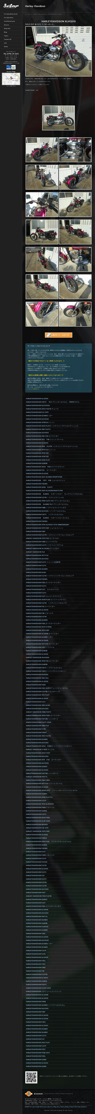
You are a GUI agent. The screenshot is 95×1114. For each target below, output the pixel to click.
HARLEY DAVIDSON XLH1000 (37, 657)
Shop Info (7, 28)
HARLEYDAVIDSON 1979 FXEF (37, 630)
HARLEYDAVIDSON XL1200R (37, 995)
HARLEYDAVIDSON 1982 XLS (37, 678)
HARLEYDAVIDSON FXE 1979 (37, 828)
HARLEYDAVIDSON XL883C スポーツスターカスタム (47, 518)
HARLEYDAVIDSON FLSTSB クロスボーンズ (43, 692)
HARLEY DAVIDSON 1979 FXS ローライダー (42, 538)
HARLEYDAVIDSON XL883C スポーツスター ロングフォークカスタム (54, 494)
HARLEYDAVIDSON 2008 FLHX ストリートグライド (46, 600)
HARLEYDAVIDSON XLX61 (36, 572)
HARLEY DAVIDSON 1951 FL (37, 777)
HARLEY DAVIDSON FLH (35, 552)
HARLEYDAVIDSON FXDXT (36, 733)
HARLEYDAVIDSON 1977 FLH (37, 555)
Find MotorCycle (9, 21)
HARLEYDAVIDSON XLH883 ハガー (39, 637)
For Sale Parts (8, 17)
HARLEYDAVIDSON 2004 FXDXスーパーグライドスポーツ (49, 746)
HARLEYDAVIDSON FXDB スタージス (40, 807)
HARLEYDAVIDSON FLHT (36, 702)
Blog (67, 1106)
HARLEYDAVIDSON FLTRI (36, 729)
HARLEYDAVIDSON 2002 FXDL (38, 818)
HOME (27, 1106)
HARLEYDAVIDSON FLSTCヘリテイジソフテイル (44, 545)
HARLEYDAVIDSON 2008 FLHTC (39, 487)
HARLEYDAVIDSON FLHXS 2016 (38, 988)
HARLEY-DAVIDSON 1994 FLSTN (38, 896)
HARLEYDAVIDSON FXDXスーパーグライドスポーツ (46, 671)
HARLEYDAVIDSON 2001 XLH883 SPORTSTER (44, 477)
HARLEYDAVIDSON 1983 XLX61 (38, 705)
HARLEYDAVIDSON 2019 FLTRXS (39, 627)
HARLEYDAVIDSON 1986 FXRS (38, 780)
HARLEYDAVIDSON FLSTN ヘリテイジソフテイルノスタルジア (50, 535)
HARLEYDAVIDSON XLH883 (37, 569)
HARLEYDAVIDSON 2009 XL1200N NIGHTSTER (44, 491)
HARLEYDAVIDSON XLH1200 (37, 559)
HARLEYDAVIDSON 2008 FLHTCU (39, 797)
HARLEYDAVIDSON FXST (36, 893)
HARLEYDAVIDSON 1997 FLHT (38, 695)
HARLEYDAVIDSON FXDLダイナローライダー (43, 583)
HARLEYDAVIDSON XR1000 (37, 824)
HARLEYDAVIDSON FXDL (36, 934)
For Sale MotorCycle (10, 14)
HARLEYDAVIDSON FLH (35, 876)
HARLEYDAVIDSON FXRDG (36, 838)
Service (50, 1106)
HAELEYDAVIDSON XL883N (36, 664)
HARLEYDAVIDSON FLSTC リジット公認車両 (43, 562)
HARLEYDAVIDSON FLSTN (36, 617)
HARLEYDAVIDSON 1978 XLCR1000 (40, 804)
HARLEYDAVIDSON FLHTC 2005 (38, 722)
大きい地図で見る (11, 86)
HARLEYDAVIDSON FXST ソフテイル (40, 647)
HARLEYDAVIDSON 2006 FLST (38, 460)
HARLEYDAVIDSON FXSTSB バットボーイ (42, 719)
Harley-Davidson (42, 14)
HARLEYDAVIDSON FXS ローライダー (41, 470)
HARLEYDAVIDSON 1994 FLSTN (38, 736)
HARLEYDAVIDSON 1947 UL (37, 916)
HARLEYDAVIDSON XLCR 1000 (38, 821)
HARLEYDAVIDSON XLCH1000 (38, 405)
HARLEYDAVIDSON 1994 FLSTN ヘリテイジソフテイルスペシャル (52, 446)
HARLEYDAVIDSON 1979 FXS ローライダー (44, 760)
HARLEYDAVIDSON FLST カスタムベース (42, 589)
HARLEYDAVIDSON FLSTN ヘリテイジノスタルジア (46, 603)
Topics (62, 1106)
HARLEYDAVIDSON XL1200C (37, 978)
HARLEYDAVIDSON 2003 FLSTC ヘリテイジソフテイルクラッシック (52, 426)
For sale (32, 1106)
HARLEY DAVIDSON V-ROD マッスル (40, 749)
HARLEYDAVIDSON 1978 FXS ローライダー (42, 661)
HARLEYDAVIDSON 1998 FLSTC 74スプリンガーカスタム (48, 501)
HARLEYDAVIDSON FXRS (36, 967)
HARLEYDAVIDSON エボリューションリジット (44, 991)
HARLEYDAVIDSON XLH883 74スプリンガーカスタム (47, 504)
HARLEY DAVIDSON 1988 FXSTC (38, 712)
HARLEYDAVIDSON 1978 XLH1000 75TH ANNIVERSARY (47, 525)
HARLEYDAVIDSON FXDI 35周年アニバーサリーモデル (47, 688)
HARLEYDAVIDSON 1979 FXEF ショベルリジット (44, 528)
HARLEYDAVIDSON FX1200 (36, 862)
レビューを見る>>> (33, 389)
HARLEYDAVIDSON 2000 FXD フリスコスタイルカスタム (48, 842)
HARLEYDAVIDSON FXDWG (36, 484)
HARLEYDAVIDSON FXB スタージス (39, 613)
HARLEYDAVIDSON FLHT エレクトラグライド (43, 596)
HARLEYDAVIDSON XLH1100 (37, 675)
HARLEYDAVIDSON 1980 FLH (37, 726)
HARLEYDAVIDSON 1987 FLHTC (38, 429)
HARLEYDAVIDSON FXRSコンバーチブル (41, 542)
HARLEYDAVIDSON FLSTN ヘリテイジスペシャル (45, 497)
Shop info (56, 1106)
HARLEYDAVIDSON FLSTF (36, 801)
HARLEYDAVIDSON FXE (35, 971)
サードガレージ (28, 14)
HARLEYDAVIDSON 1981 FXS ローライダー (42, 436)
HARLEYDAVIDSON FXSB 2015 (38, 1053)
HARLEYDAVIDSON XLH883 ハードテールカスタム (45, 1005)
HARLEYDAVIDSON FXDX (36, 685)
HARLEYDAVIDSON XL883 (36, 1060)
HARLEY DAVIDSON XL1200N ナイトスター (42, 548)
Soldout (35, 14)
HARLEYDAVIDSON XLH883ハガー (39, 416)
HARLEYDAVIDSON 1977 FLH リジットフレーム (44, 784)
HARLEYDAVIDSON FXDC (36, 1022)
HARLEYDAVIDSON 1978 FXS (37, 453)
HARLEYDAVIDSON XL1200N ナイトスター (42, 634)
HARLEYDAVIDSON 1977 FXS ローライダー (42, 644)
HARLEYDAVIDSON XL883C (36, 766)
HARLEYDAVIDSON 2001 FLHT (38, 1043)
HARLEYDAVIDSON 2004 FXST (38, 753)
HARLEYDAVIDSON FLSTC (36, 566)
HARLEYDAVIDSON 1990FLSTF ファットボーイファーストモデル (52, 790)
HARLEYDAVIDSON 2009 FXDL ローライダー (43, 715)
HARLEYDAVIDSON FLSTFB (36, 974)
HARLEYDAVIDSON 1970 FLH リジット (41, 450)
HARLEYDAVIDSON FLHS (36, 954)
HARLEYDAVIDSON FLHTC (36, 879)
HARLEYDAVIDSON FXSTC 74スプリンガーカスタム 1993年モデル (52, 402)
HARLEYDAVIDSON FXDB (36, 1002)
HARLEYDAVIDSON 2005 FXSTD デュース (42, 409)
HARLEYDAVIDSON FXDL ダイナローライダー (43, 906)
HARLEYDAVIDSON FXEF (35, 531)
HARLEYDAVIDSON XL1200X (37, 399)
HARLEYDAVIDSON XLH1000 (37, 419)
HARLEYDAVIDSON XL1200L (37, 835)
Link (78, 1106)
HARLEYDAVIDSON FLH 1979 (37, 412)
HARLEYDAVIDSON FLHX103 (37, 927)
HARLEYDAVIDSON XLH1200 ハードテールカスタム (46, 511)
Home (6, 46)
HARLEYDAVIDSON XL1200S (37, 443)
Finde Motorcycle (41, 1106)
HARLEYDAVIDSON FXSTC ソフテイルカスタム (44, 514)
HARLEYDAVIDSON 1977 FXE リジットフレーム (44, 439)
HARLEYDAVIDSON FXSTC (36, 985)
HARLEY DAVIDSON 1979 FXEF (38, 831)
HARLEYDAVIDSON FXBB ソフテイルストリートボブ (46, 508)
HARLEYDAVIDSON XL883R (36, 463)
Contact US (72, 1106)
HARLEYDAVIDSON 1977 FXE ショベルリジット (45, 480)
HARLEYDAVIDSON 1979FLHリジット (40, 422)
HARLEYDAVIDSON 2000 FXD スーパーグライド (45, 467)
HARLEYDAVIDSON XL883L (36, 811)
